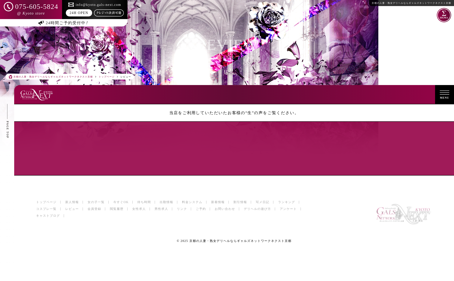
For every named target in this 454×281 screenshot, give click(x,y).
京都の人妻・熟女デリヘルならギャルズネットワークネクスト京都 (240, 240)
